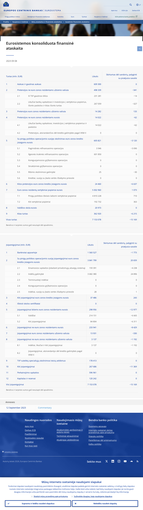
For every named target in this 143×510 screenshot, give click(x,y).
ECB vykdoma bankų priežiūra (126, 16)
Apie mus (114, 10)
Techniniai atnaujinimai (68, 436)
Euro (72, 17)
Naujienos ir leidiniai (100, 17)
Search (130, 5)
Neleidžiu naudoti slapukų (105, 503)
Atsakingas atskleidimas (68, 440)
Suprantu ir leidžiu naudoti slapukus (38, 503)
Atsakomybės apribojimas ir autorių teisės (70, 431)
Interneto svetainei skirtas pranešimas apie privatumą (101, 431)
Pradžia (6, 22)
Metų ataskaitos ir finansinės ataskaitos (46, 22)
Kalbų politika (95, 444)
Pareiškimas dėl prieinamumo (103, 440)
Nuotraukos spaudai (34, 438)
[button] (134, 5)
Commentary (45, 407)
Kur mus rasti (31, 445)
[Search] (118, 4)
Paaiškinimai (31, 434)
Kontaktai (29, 442)
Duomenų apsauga (97, 426)
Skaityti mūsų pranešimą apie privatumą (51, 496)
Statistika (60, 17)
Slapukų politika (96, 436)
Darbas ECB (136, 10)
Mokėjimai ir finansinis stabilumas (38, 17)
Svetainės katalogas (11, 452)
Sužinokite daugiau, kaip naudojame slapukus (93, 496)
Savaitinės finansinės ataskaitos (77, 22)
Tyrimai (84, 17)
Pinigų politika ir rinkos (12, 17)
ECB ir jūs (125, 10)
